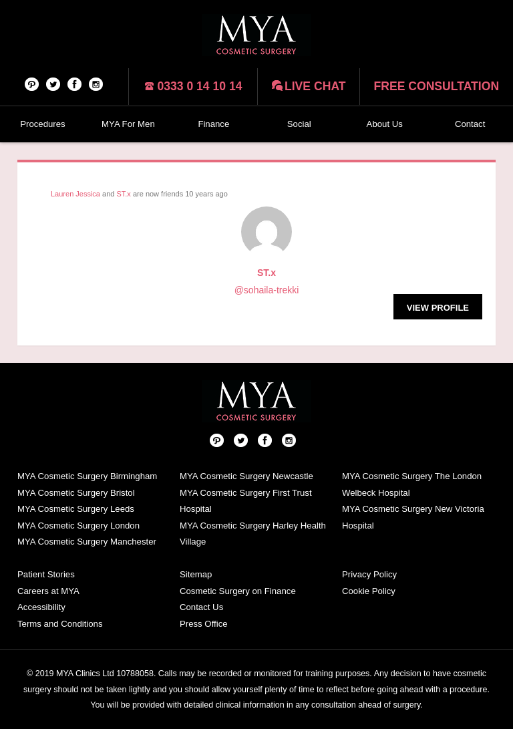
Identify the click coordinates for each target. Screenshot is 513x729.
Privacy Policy (369, 574)
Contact (470, 124)
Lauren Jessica (75, 194)
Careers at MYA (48, 591)
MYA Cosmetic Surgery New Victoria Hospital (413, 517)
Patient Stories (46, 574)
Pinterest (32, 83)
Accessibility (41, 607)
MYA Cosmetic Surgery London (78, 526)
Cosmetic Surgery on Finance (238, 591)
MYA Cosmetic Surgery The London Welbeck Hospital (412, 484)
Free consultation (436, 86)
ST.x (123, 194)
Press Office (204, 624)
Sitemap (196, 574)
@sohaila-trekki (266, 290)
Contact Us (201, 607)
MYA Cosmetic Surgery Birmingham (87, 476)
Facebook (74, 83)
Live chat (315, 86)
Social (299, 124)
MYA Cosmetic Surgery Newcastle (246, 476)
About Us (385, 124)
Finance (213, 124)
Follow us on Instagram (96, 83)
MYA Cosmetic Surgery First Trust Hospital (246, 501)
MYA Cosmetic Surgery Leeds (75, 509)
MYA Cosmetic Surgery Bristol (76, 493)
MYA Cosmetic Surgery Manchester (86, 542)
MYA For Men (128, 124)
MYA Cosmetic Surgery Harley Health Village (253, 534)
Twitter (53, 83)
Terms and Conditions (60, 624)
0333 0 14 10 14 (199, 86)
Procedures (42, 124)
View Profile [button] (438, 308)
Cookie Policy (368, 591)
